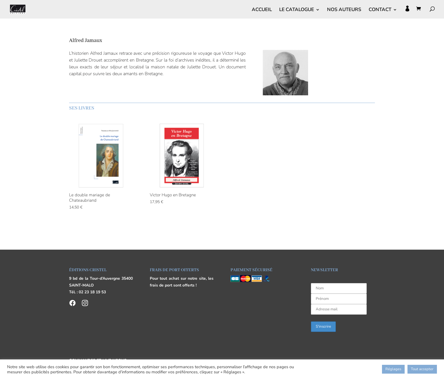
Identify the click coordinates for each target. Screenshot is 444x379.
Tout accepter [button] (422, 369)
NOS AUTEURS (344, 10)
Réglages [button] (393, 369)
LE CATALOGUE (296, 10)
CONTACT (380, 10)
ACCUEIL (262, 10)
